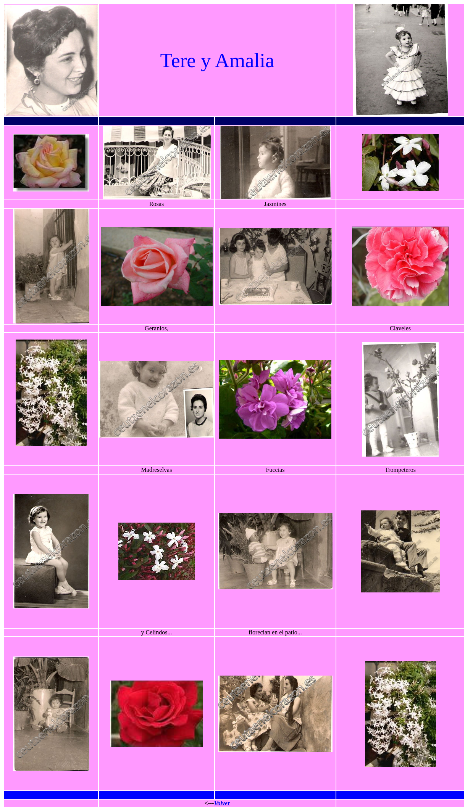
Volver (222, 803)
